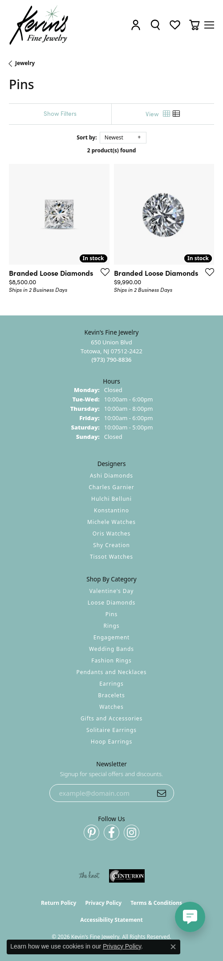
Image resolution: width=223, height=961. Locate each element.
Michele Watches (111, 522)
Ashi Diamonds (111, 475)
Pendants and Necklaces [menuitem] (111, 672)
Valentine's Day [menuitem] (111, 591)
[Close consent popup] (173, 946)
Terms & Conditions (156, 903)
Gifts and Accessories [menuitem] (111, 718)
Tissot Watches (111, 556)
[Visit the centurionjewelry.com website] (127, 876)
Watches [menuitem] (111, 707)
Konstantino (111, 510)
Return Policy (59, 903)
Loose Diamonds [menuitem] (112, 602)
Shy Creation (111, 545)
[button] (135, 25)
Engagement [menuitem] (111, 637)
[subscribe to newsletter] (162, 793)
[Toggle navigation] (209, 24)
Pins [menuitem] (111, 614)
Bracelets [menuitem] (111, 695)
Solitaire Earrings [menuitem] (111, 730)
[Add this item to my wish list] (102, 272)
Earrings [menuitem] (111, 683)
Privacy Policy (103, 903)
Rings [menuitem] (112, 626)
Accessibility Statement (111, 920)
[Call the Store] (111, 360)
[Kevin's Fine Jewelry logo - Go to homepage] (39, 25)
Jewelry (25, 63)
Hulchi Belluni (111, 499)
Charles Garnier (111, 487)
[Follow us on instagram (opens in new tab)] (131, 832)
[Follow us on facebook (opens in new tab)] (111, 832)
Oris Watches (112, 533)
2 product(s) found (111, 150)
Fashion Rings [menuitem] (111, 660)
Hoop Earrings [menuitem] (111, 741)
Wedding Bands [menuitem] (111, 649)
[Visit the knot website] (89, 876)
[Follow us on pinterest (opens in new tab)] (91, 832)
